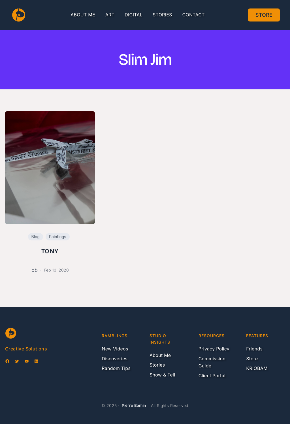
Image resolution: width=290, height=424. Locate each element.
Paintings (57, 236)
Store (263, 15)
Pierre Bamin (134, 405)
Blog (35, 236)
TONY (49, 251)
